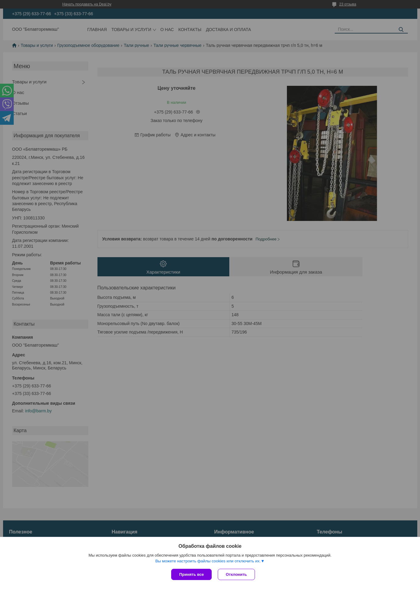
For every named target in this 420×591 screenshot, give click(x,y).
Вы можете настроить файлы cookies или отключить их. (208, 561)
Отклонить (236, 574)
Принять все (191, 574)
